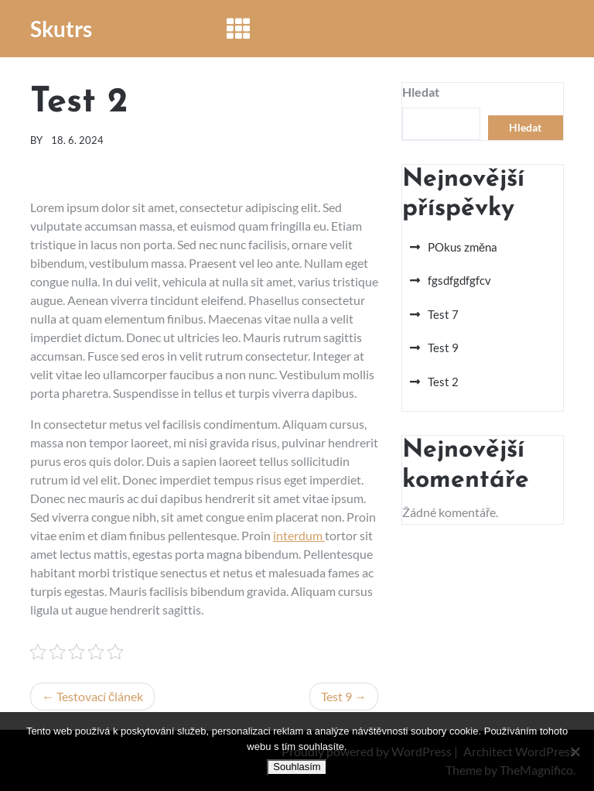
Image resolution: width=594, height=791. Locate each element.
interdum (299, 535)
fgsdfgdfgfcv (459, 280)
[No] (574, 751)
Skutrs (61, 28)
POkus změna (462, 247)
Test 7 (443, 314)
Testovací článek (99, 696)
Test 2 (443, 382)
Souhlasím (296, 766)
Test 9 (336, 696)
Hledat (420, 91)
